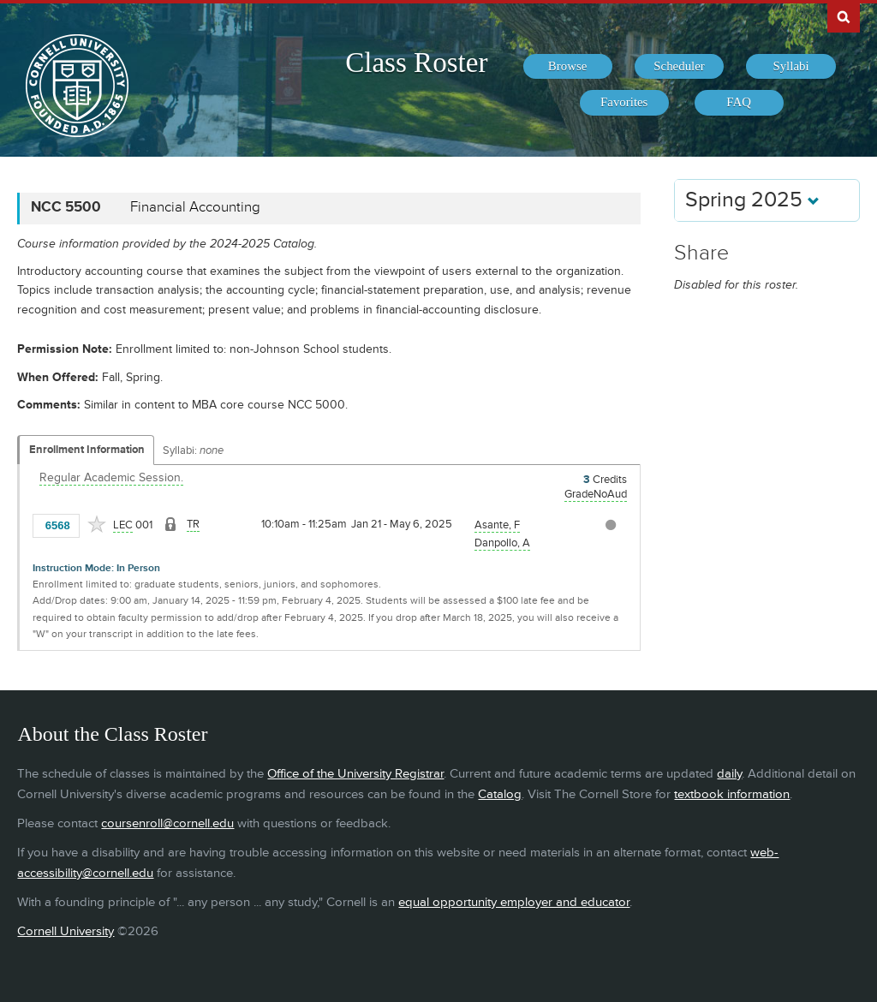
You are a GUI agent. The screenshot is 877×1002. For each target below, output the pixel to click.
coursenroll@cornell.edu (167, 823)
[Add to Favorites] (96, 524)
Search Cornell (843, 16)
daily (729, 774)
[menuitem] (567, 67)
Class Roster (416, 62)
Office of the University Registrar (355, 774)
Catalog (500, 794)
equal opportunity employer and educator (513, 902)
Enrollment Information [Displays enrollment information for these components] (87, 449)
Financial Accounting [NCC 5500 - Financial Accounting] (195, 207)
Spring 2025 (752, 200)
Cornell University (65, 931)
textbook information (732, 794)
